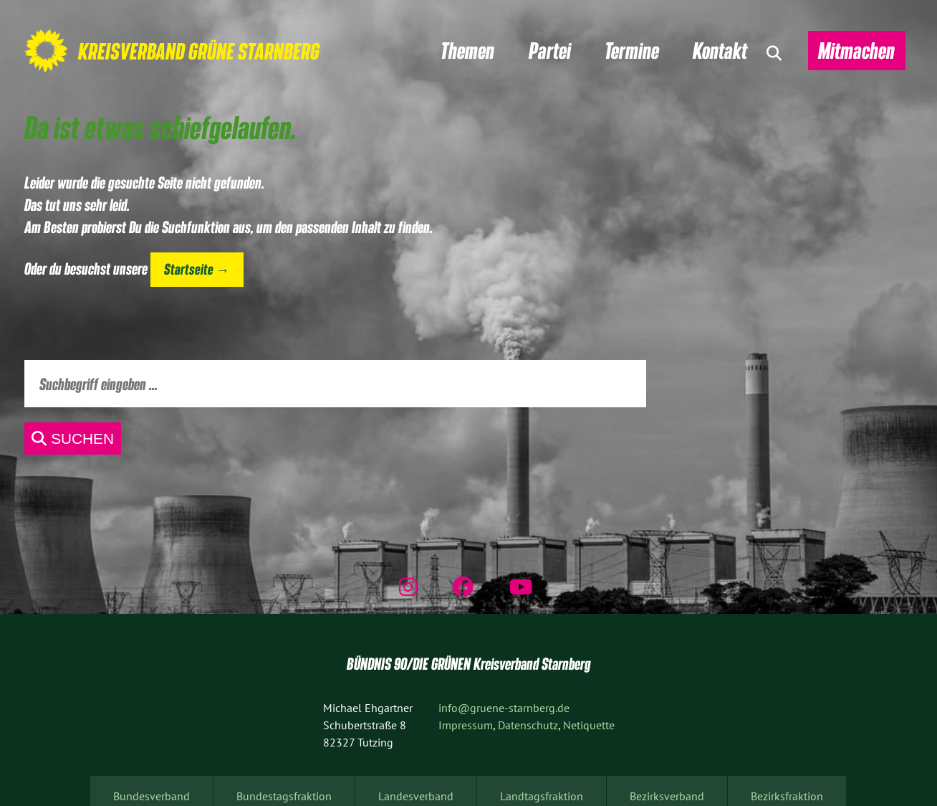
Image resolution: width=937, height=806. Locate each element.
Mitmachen (856, 50)
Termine (632, 50)
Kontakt (720, 50)
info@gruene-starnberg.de (504, 708)
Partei (550, 50)
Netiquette (589, 725)
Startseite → (196, 268)
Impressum (465, 725)
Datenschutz (528, 725)
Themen (467, 50)
